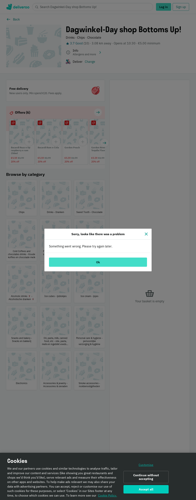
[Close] (146, 234)
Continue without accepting (146, 478)
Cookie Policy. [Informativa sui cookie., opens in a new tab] (107, 497)
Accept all (146, 491)
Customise (146, 466)
